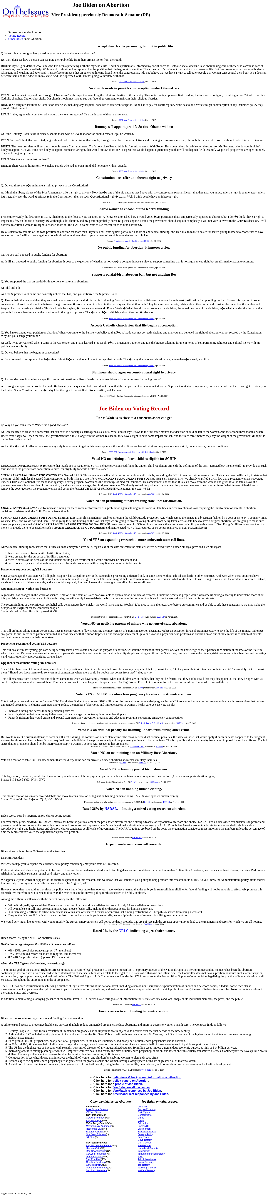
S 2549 (123, 763)
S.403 (140, 688)
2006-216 (159, 688)
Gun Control (144, 1142)
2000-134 (142, 763)
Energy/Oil (143, 1126)
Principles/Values (147, 1159)
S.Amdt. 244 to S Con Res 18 (151, 723)
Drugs (141, 1120)
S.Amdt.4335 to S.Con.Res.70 (123, 533)
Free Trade (144, 1137)
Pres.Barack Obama (97, 1109)
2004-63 (159, 746)
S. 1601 (147, 802)
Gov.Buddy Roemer (96, 1167)
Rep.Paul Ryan (94, 1120)
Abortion (142, 1106)
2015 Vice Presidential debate (131, 171)
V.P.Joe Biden (93, 1112)
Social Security (146, 1162)
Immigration (144, 1151)
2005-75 (179, 723)
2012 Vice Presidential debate (131, 82)
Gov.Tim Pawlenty (95, 1162)
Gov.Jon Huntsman (96, 1153)
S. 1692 (134, 782)
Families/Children (147, 1131)
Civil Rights (144, 1112)
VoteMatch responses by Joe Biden (137, 1090)
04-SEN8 (148, 924)
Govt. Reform (145, 1139)
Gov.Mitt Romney (95, 1117)
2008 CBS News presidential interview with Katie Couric (132, 452)
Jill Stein (90, 1137)
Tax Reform (144, 1164)
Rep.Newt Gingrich (96, 1151)
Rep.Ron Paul (93, 1159)
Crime (141, 1117)
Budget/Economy (147, 1109)
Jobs (140, 1156)
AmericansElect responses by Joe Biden (140, 1094)
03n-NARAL (137, 838)
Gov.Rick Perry (94, 1164)
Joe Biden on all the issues (131, 1087)
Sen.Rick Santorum (96, 1170)
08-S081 (151, 494)
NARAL (111, 809)
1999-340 (154, 782)
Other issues (15, 39)
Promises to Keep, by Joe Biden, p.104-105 (132, 241)
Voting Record (17, 35)
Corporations (144, 1115)
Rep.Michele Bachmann (99, 1145)
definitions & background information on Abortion (147, 1077)
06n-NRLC (136, 1005)
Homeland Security (148, 1148)
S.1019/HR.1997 (137, 746)
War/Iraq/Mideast (147, 1167)
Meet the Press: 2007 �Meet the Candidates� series (131, 319)
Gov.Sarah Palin (94, 1156)
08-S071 (151, 533)
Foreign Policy (145, 1134)
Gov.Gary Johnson (96, 1134)
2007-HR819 (145, 1070)
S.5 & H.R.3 (140, 617)
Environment (144, 1128)
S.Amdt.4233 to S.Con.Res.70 (123, 494)
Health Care (144, 1145)
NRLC (124, 931)
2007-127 (161, 617)
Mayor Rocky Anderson (98, 1126)
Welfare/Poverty (146, 1170)
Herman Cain (93, 1148)
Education (143, 1123)
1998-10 (166, 802)
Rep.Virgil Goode (95, 1131)
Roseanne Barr (94, 1128)
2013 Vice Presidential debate (131, 120)
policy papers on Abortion (130, 1080)
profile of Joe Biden (128, 1084)
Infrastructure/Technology (151, 1153)
